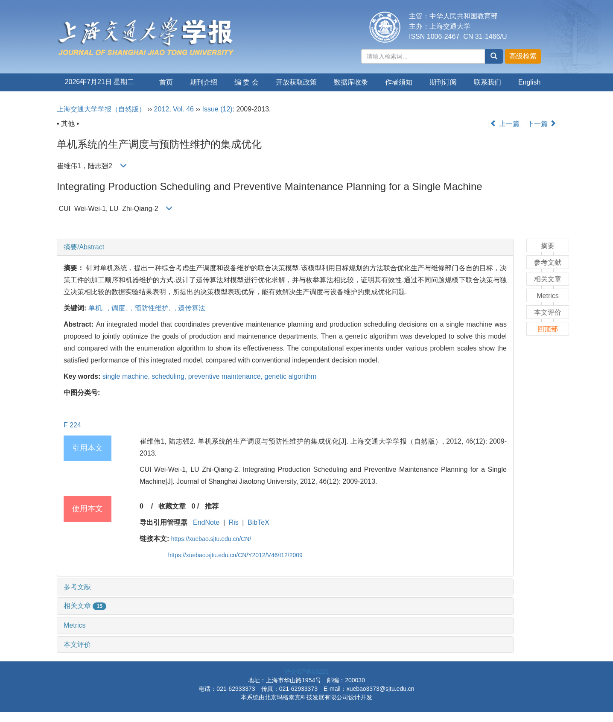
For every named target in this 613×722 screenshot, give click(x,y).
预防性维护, (153, 308)
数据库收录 (351, 82)
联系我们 (487, 82)
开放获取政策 (296, 82)
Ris (234, 522)
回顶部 (547, 329)
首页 (166, 82)
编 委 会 (246, 82)
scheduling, (170, 376)
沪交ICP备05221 (306, 671)
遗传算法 (191, 308)
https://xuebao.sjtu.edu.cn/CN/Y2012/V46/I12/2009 (235, 555)
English (529, 82)
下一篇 (541, 123)
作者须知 (398, 82)
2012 (161, 109)
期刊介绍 (203, 82)
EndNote (206, 522)
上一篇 (504, 123)
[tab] (285, 247)
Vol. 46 (183, 109)
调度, (120, 308)
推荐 (212, 506)
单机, (97, 308)
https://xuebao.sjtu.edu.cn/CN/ (211, 538)
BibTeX (258, 522)
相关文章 (85, 605)
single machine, (127, 376)
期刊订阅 (443, 82)
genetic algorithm (290, 376)
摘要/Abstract (84, 247)
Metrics (75, 625)
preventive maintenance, (226, 376)
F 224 (72, 425)
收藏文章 (172, 506)
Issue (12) (217, 109)
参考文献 (77, 586)
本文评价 (77, 644)
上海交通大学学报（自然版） (101, 109)
